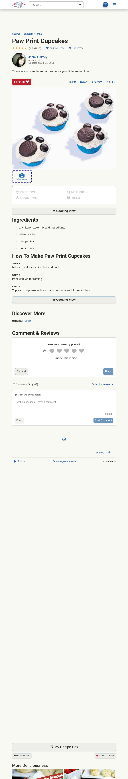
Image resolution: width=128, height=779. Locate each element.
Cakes (27, 321)
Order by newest (103, 384)
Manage (64, 461)
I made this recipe (65, 358)
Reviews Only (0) (27, 384)
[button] (26, 48)
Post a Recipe (22, 755)
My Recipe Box (64, 747)
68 (55, 48)
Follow (19, 461)
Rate (108, 371)
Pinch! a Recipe (105, 755)
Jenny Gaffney (37, 57)
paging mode (105, 452)
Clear (19, 420)
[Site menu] (114, 5)
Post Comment (103, 420)
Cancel (21, 371)
